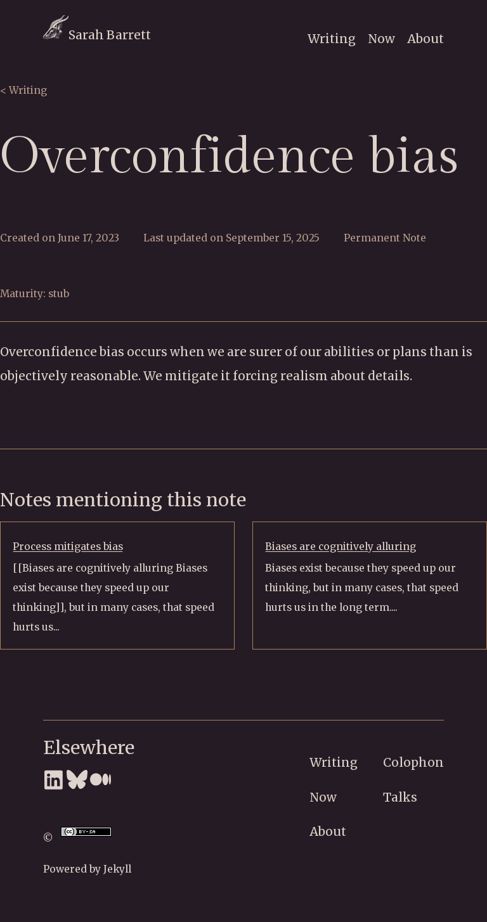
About (425, 38)
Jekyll (117, 869)
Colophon (413, 762)
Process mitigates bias (68, 547)
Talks (400, 797)
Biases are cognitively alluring (340, 547)
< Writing (23, 90)
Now (381, 38)
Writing (332, 38)
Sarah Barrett (97, 34)
